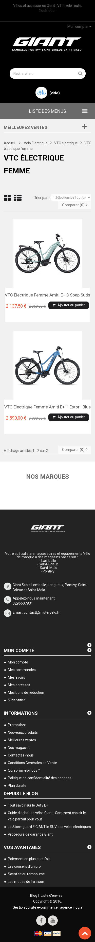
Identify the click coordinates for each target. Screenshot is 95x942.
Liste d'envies (51, 895)
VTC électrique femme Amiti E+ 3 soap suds (47, 294)
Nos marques (47, 476)
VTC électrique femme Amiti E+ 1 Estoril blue (47, 406)
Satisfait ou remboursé (26, 874)
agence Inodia (71, 907)
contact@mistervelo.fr (42, 612)
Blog (33, 895)
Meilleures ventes (25, 127)
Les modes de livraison (26, 882)
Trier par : (41, 198)
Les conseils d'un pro (24, 866)
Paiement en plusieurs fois (29, 859)
